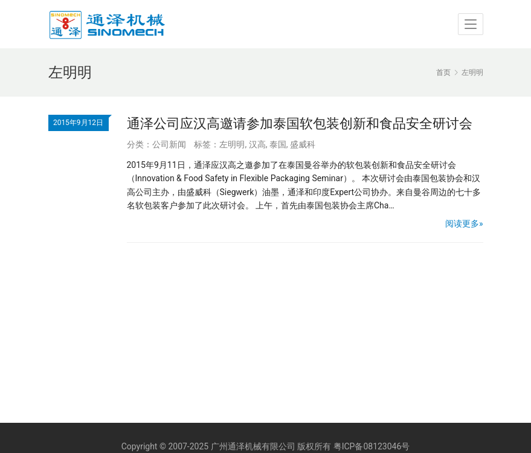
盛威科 (302, 144)
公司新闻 (169, 144)
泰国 (277, 144)
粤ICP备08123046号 (371, 446)
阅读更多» (464, 223)
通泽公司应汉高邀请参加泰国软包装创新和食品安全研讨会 (299, 123)
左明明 (232, 144)
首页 (443, 72)
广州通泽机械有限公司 (253, 446)
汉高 (257, 144)
